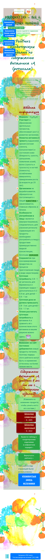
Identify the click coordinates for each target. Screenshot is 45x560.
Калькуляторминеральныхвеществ (9, 52)
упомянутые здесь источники (29, 480)
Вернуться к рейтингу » (29, 457)
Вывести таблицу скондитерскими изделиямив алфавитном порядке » (29, 442)
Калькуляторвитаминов (9, 43)
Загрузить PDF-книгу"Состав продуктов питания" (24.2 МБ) (25, 556)
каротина (31, 200)
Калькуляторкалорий (9, 23)
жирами (33, 254)
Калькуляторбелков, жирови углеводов (9, 33)
